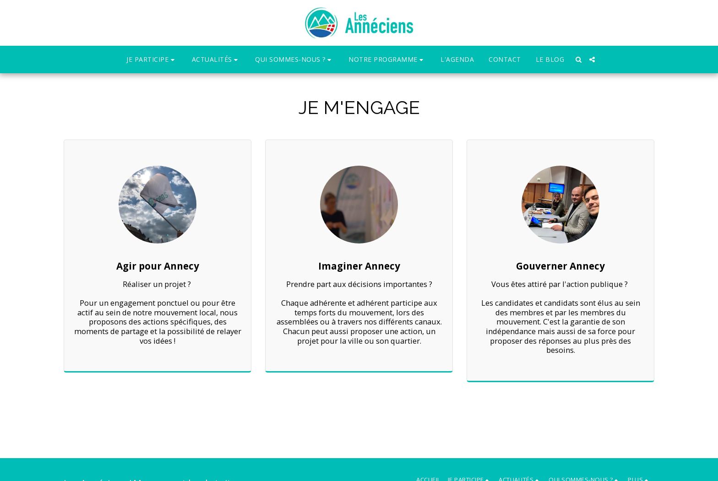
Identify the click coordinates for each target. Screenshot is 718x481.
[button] (152, 59)
